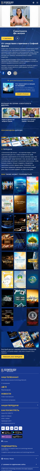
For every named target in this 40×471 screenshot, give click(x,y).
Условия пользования (6, 464)
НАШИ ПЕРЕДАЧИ (10, 405)
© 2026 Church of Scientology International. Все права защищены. (17, 462)
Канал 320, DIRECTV (7, 413)
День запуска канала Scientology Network (13, 380)
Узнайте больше (23, 94)
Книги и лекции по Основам (8, 59)
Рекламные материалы (8, 400)
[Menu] (37, 2)
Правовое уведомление (7, 470)
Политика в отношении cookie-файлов (10, 466)
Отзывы (5, 435)
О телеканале (5, 383)
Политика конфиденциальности (9, 468)
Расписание (6, 390)
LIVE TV (4, 387)
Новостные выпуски (7, 396)
